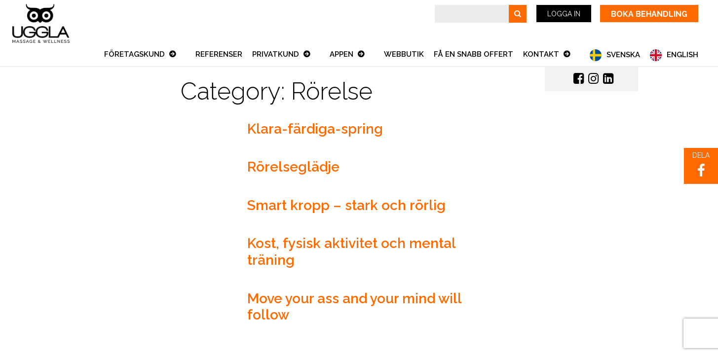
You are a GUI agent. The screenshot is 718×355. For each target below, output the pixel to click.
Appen (342, 54)
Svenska (623, 54)
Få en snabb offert (473, 54)
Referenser (218, 54)
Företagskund (135, 54)
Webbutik (404, 54)
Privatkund (276, 54)
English (682, 54)
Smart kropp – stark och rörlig (346, 205)
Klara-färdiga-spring (315, 129)
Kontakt (542, 54)
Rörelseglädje (293, 167)
